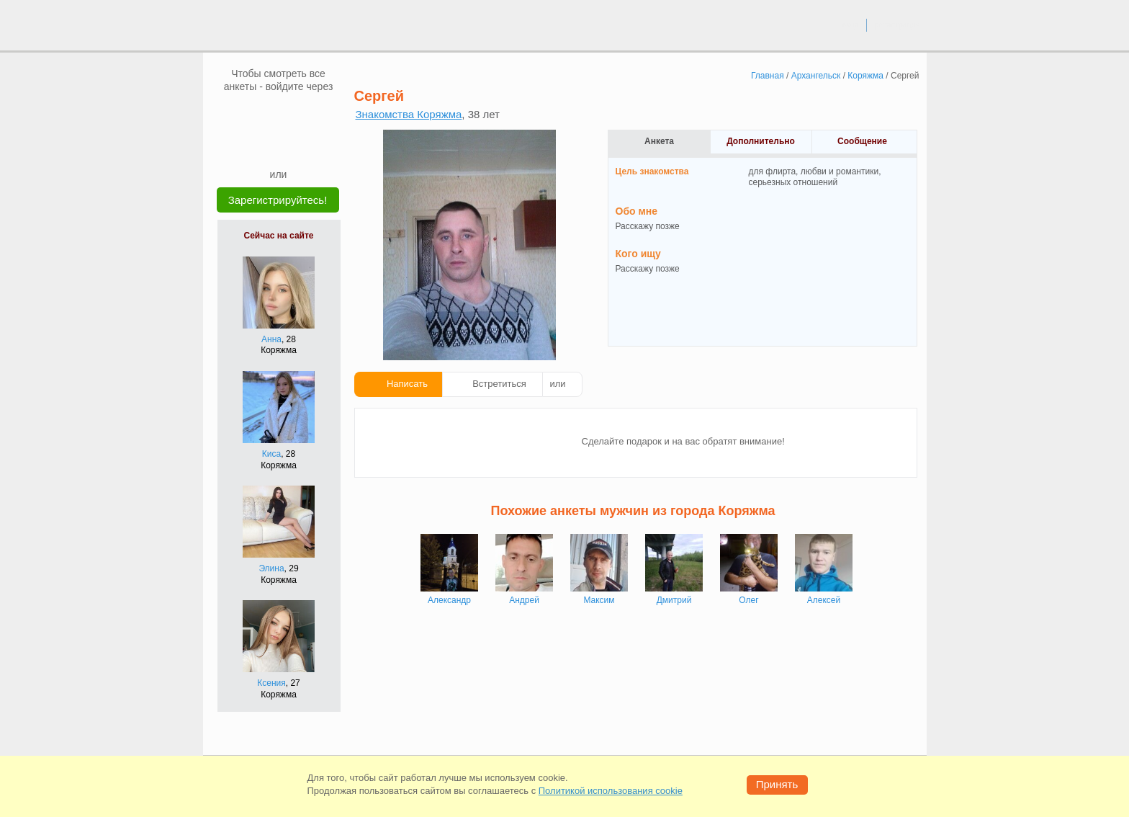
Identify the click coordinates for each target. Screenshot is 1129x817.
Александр (449, 600)
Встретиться (499, 383)
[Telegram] (292, 145)
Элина (271, 568)
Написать (407, 383)
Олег (748, 600)
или (558, 383)
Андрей (524, 600)
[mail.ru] (278, 114)
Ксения (271, 683)
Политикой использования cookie (611, 790)
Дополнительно (761, 141)
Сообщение (862, 141)
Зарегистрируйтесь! (278, 200)
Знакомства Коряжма (409, 114)
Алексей (823, 600)
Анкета (659, 141)
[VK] (251, 114)
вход (850, 24)
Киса (271, 454)
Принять (777, 784)
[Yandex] (264, 145)
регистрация (896, 24)
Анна (271, 339)
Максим (598, 600)
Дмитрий (674, 600)
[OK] (306, 114)
